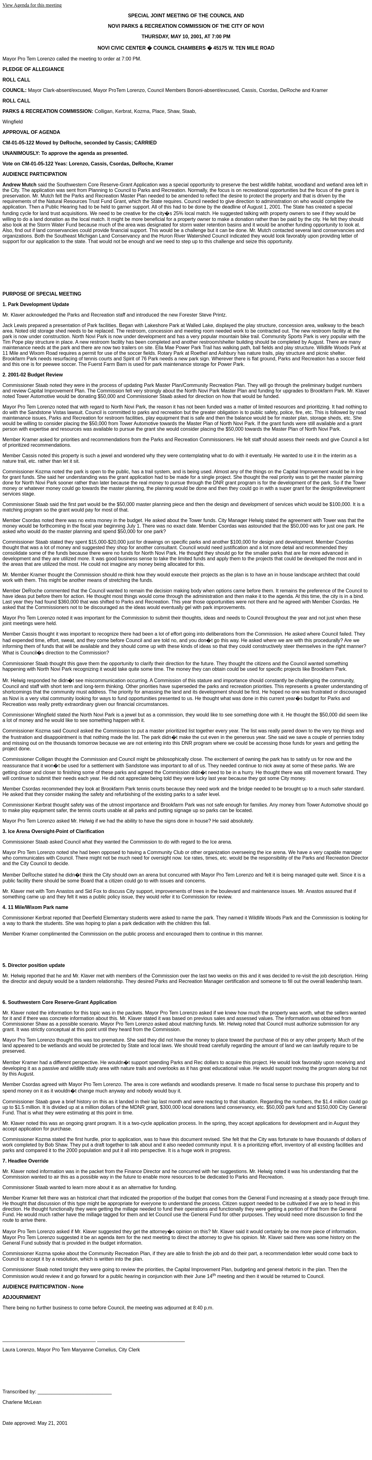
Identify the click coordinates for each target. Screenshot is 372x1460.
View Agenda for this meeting (32, 5)
